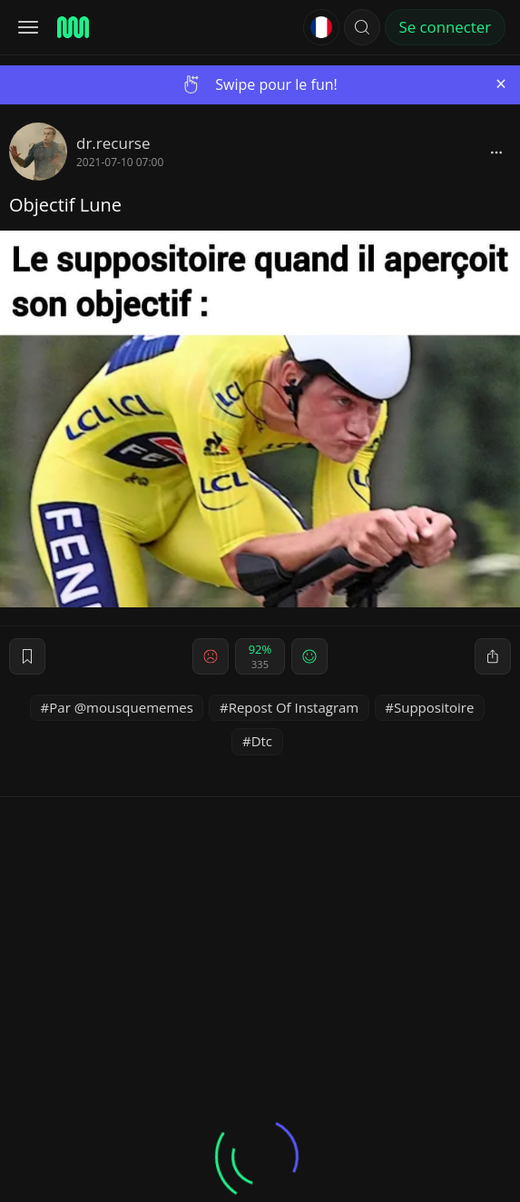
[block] (496, 151)
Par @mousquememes (121, 707)
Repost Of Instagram (294, 707)
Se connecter (445, 26)
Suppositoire (434, 707)
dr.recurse (113, 143)
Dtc (261, 741)
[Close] (500, 84)
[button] (362, 27)
